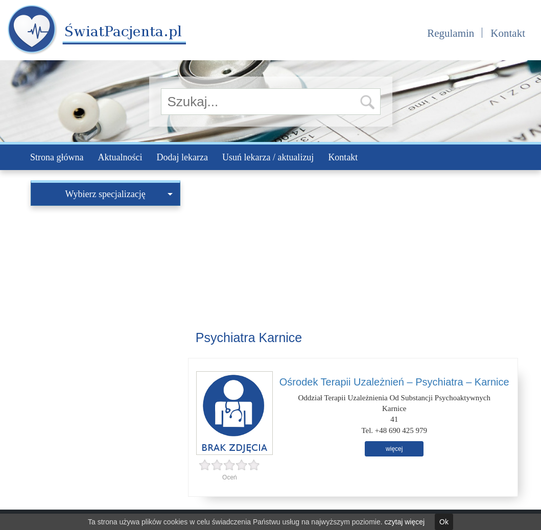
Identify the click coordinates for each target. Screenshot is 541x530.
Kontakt (507, 33)
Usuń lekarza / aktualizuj (268, 157)
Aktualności (120, 157)
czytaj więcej (405, 522)
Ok (444, 522)
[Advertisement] (105, 275)
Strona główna (56, 157)
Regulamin (450, 33)
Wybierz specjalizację (119, 194)
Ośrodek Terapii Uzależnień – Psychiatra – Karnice (394, 382)
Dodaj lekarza (181, 157)
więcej (394, 448)
